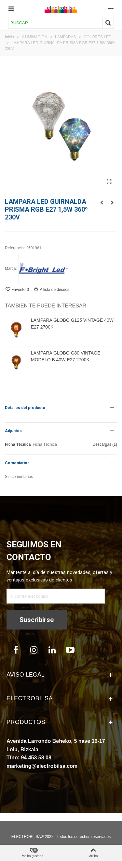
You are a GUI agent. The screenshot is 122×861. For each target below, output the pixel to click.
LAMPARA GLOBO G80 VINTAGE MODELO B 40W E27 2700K (65, 356)
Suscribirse (37, 620)
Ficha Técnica (18, 444)
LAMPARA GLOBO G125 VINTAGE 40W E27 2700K (72, 324)
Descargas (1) (105, 444)
